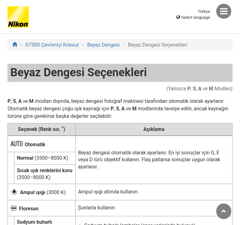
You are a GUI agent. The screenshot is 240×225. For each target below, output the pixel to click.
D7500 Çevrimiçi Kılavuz (52, 45)
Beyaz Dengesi (103, 45)
